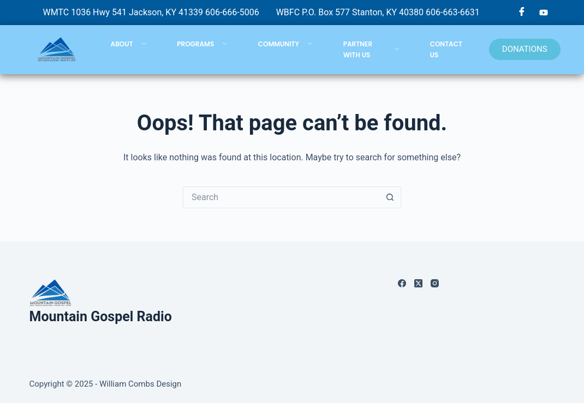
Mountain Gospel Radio (100, 316)
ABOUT (129, 44)
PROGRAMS (202, 44)
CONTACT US (446, 49)
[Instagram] (435, 283)
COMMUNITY (285, 44)
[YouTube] (543, 12)
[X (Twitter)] (418, 283)
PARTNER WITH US (371, 49)
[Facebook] (522, 12)
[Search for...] (281, 197)
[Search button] (390, 197)
